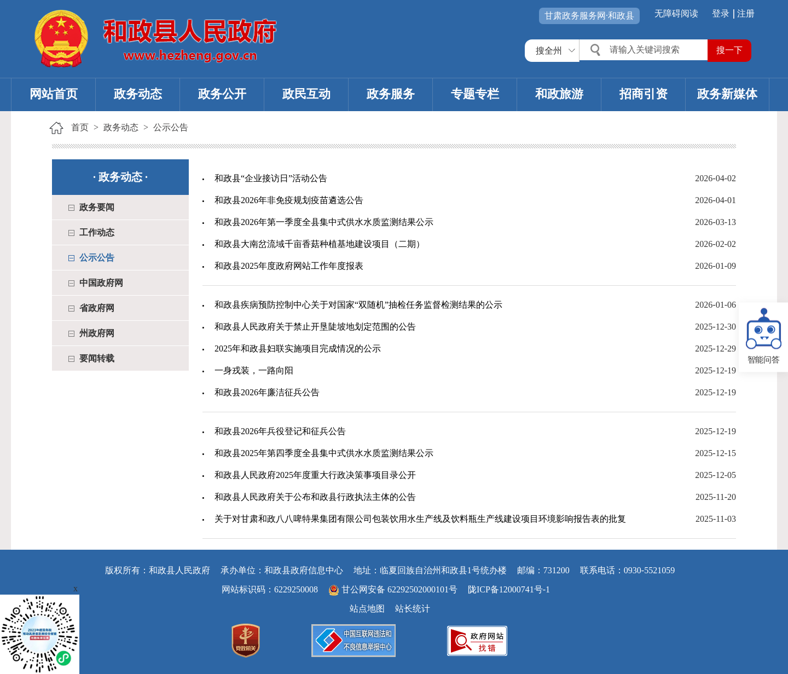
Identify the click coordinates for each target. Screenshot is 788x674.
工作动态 (96, 232)
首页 (80, 127)
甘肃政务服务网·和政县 (589, 15)
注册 (746, 13)
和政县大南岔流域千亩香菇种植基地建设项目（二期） (320, 244)
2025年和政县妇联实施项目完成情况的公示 (298, 348)
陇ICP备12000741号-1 (509, 589)
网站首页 (54, 94)
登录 (720, 13)
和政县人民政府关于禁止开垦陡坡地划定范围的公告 (315, 326)
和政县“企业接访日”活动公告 (271, 178)
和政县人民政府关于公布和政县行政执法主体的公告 (315, 497)
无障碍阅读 (676, 13)
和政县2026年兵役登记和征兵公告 (280, 431)
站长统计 (412, 608)
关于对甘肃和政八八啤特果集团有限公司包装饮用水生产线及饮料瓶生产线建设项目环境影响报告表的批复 (420, 518)
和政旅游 (559, 94)
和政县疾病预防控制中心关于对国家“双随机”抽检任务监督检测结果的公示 (358, 304)
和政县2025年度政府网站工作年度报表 (289, 265)
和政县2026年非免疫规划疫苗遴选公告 (289, 200)
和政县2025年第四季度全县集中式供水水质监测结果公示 (324, 453)
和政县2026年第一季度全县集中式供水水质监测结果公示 (324, 222)
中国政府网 (101, 282)
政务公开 (222, 94)
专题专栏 (475, 94)
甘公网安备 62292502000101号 (394, 589)
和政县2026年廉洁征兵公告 (267, 392)
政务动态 (138, 94)
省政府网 (96, 308)
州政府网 (96, 333)
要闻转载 (96, 358)
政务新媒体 (727, 94)
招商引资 (643, 94)
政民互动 (306, 94)
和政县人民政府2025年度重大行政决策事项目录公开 (315, 475)
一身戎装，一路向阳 (254, 370)
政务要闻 (96, 207)
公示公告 (170, 127)
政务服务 (391, 94)
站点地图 (367, 608)
